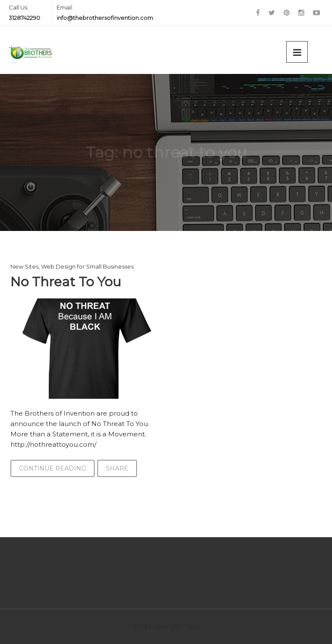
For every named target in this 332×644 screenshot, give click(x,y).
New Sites (24, 266)
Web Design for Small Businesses (87, 266)
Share (117, 468)
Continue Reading (52, 468)
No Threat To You (65, 282)
